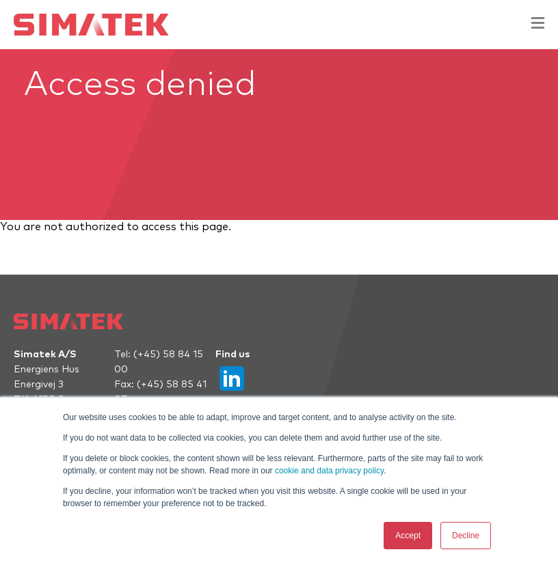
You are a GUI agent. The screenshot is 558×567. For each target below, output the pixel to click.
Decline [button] (465, 535)
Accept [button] (408, 535)
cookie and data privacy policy (329, 470)
